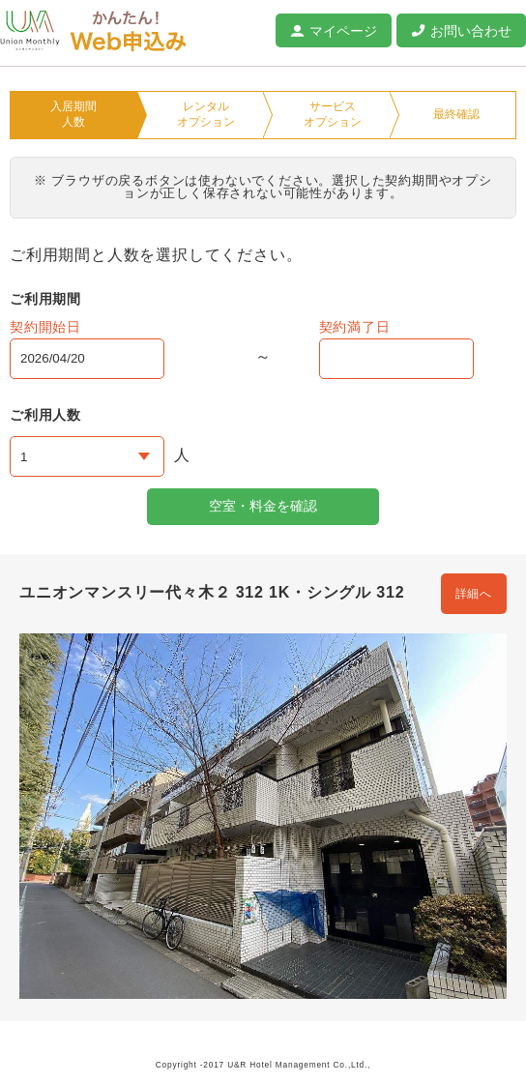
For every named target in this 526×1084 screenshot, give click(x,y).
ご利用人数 (45, 415)
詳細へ (473, 594)
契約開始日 (45, 327)
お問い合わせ (470, 31)
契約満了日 (355, 327)
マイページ (343, 31)
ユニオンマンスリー (30, 30)
